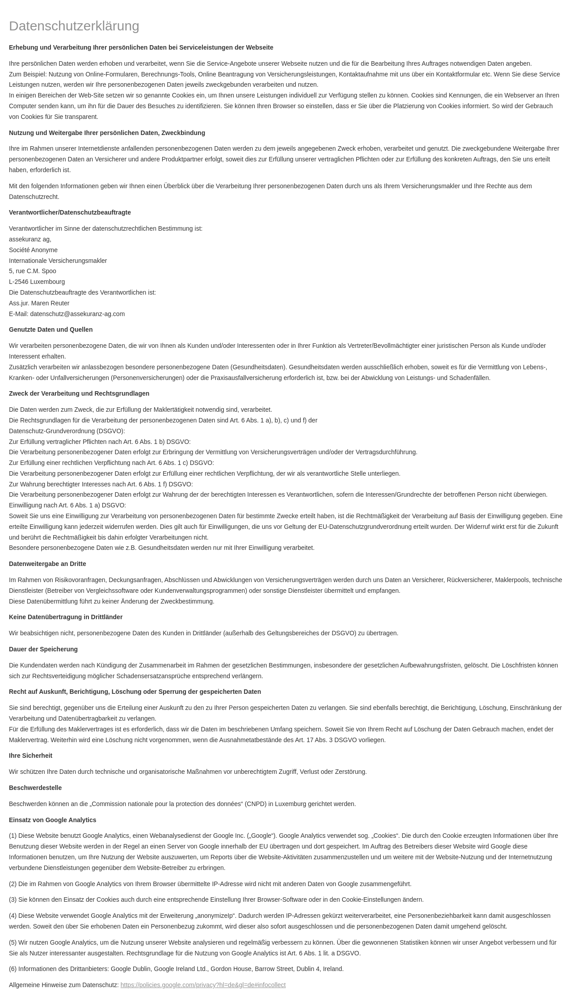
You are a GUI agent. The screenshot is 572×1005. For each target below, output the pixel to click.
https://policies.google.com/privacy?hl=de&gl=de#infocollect (203, 984)
